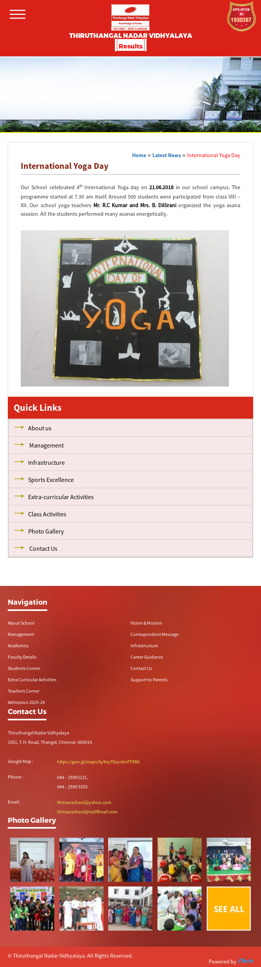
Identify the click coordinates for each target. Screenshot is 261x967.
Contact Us (141, 668)
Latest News (166, 155)
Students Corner (24, 668)
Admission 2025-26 (26, 702)
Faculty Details (22, 657)
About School (21, 623)
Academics (18, 645)
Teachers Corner (23, 691)
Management (21, 634)
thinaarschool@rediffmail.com (87, 812)
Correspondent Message (154, 634)
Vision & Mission (146, 623)
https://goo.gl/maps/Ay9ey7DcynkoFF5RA (98, 762)
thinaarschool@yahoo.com (84, 802)
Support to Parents (149, 679)
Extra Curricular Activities (32, 679)
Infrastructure (144, 645)
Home (139, 155)
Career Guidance (146, 657)
